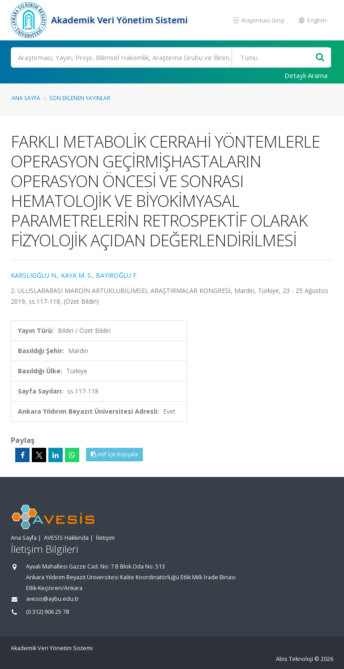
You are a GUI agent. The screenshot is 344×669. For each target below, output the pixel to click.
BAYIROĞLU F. (117, 275)
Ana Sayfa (26, 97)
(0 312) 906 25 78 (47, 612)
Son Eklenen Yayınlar (79, 97)
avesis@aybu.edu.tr (52, 599)
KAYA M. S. (76, 275)
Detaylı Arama (305, 75)
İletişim (105, 538)
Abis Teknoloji (294, 659)
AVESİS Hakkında (66, 538)
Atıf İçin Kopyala (114, 454)
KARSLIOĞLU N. (34, 275)
